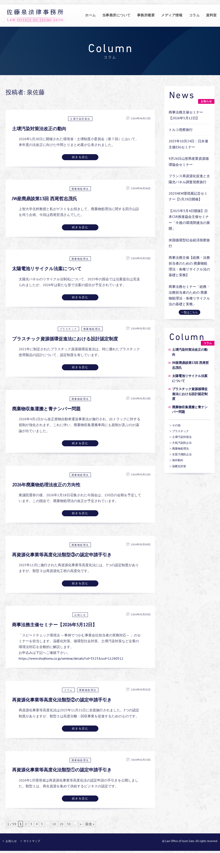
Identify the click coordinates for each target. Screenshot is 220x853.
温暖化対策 (179, 466)
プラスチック (68, 328)
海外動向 (177, 460)
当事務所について (116, 15)
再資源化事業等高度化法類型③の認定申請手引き (62, 555)
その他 (176, 425)
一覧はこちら (189, 312)
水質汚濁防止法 (182, 454)
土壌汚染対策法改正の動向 (39, 129)
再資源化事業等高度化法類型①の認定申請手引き (62, 770)
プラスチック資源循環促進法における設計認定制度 (65, 339)
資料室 (211, 15)
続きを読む (80, 157)
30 (69, 824)
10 (54, 824)
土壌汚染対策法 (80, 118)
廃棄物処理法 (80, 188)
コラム (194, 15)
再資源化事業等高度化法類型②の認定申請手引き (62, 700)
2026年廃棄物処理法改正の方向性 (46, 485)
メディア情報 (171, 15)
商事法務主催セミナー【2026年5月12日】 (54, 625)
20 (61, 824)
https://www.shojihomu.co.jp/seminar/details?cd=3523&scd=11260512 (71, 658)
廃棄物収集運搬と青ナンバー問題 (46, 409)
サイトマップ (31, 841)
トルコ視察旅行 (181, 129)
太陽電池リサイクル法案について (47, 268)
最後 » (90, 824)
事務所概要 (146, 15)
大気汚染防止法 (182, 443)
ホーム (90, 15)
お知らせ (80, 614)
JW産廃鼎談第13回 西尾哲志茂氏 (44, 199)
